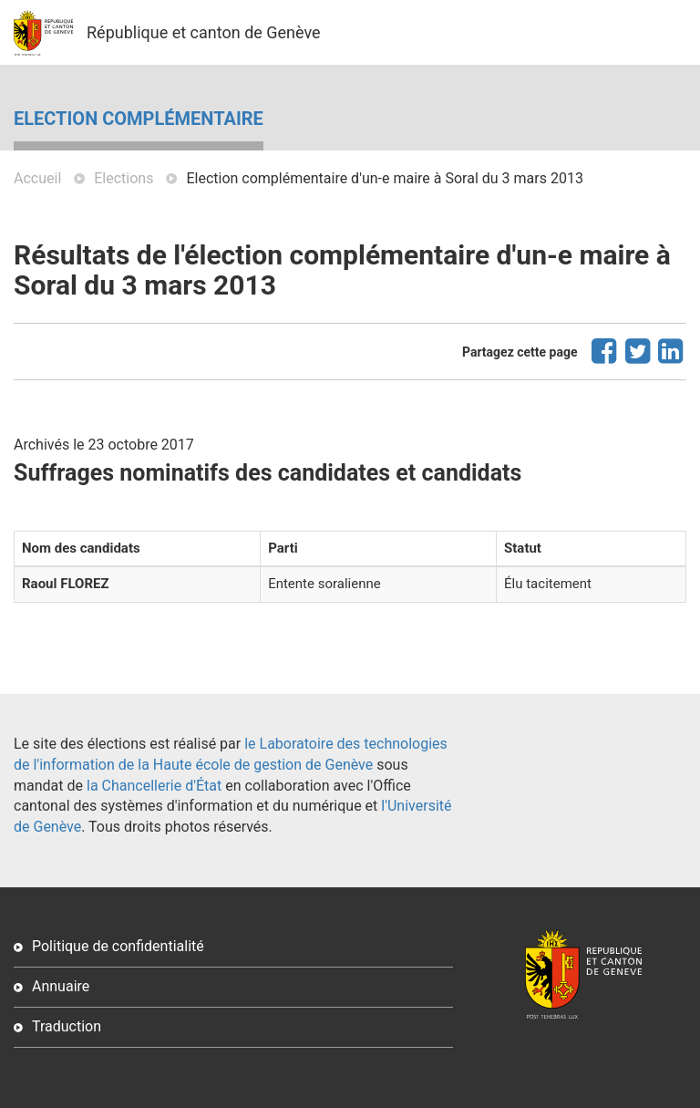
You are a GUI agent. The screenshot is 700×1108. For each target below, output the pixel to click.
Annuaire (60, 986)
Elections (123, 178)
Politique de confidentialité (118, 946)
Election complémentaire (138, 118)
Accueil (37, 178)
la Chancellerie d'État (154, 785)
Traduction (66, 1026)
